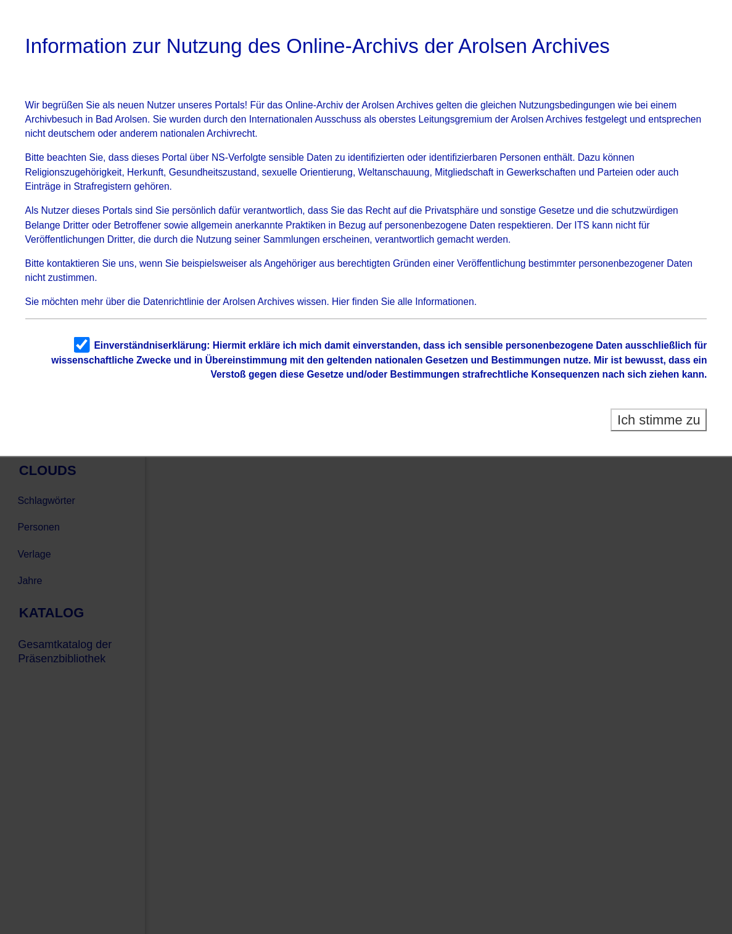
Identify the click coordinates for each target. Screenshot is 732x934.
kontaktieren (73, 263)
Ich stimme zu (659, 420)
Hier (341, 301)
